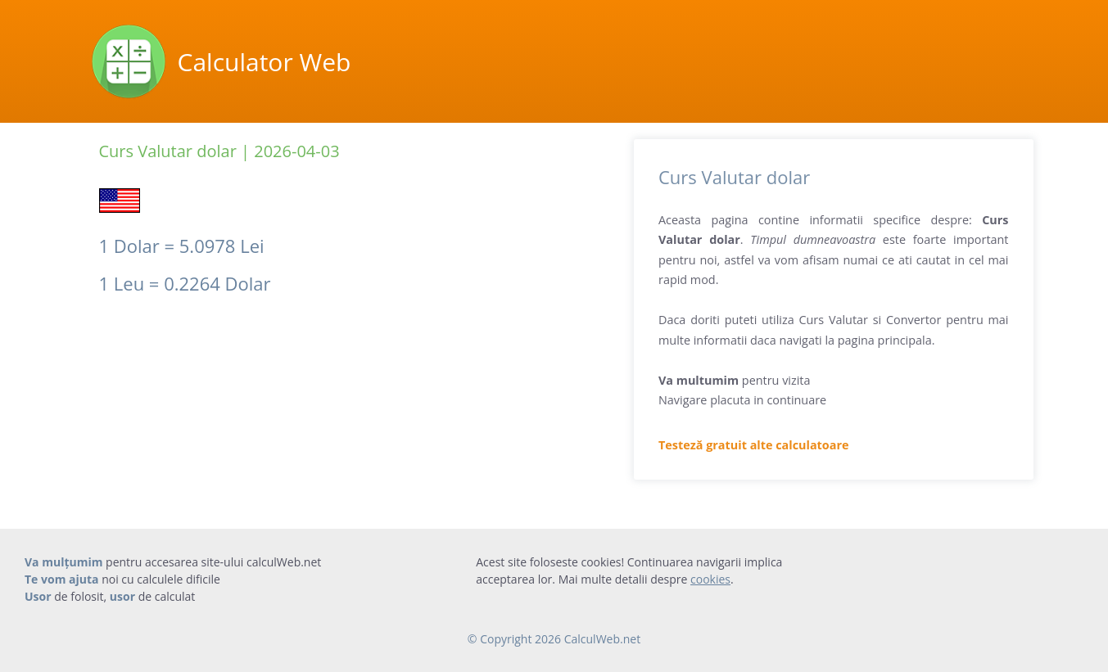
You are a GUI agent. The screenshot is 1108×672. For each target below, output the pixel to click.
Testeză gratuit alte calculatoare (753, 445)
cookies (710, 579)
